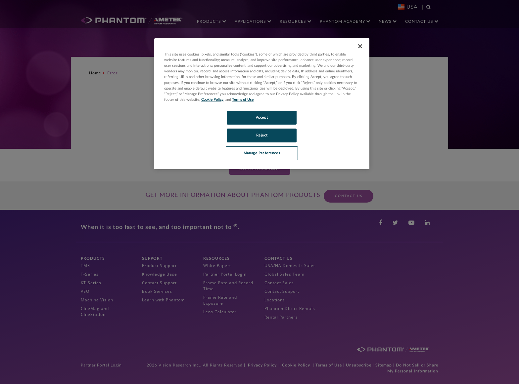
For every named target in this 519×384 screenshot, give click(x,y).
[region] (261, 103)
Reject (261, 135)
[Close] (360, 46)
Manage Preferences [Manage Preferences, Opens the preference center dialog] (262, 153)
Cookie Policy (212, 99)
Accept (262, 117)
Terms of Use (243, 99)
